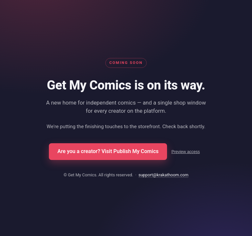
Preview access (185, 151)
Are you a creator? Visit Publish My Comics (107, 151)
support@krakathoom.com (163, 174)
